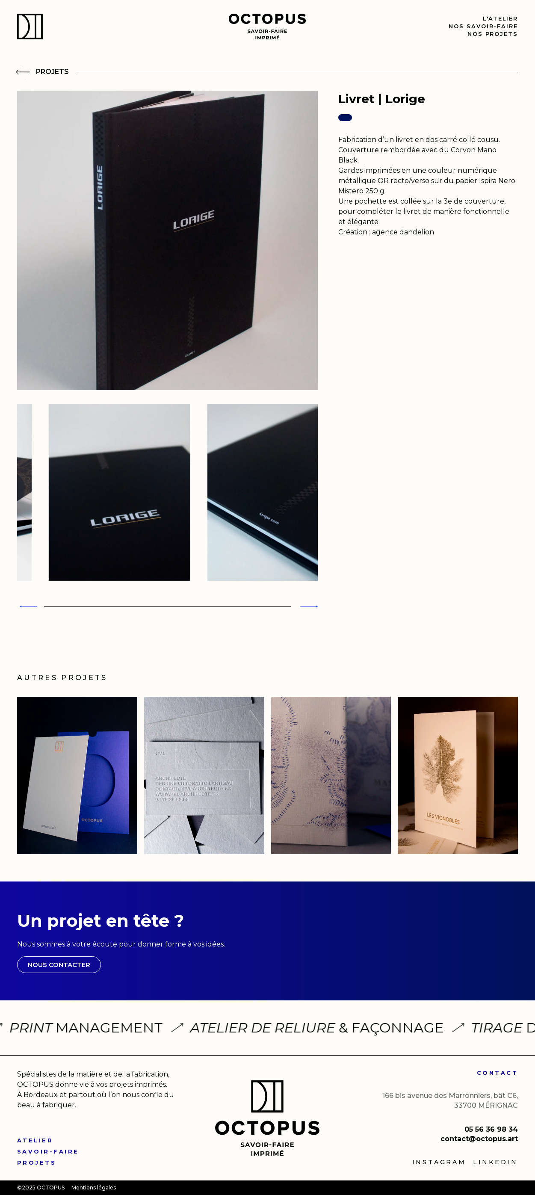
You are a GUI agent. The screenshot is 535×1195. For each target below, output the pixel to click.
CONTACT (497, 1073)
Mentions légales (93, 1187)
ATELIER (35, 1140)
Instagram (439, 1162)
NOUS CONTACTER (59, 965)
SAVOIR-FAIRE (48, 1151)
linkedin (495, 1162)
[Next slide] (308, 606)
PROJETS (36, 1163)
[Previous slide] (27, 606)
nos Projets (492, 34)
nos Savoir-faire (483, 26)
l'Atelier (500, 18)
